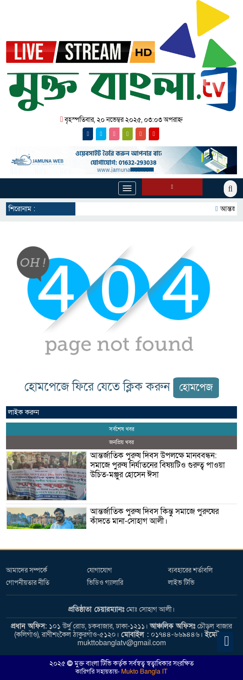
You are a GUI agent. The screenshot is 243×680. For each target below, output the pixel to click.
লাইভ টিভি (181, 582)
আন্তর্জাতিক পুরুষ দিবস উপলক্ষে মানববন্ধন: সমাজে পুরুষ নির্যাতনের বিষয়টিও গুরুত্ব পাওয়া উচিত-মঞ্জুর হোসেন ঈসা (157, 465)
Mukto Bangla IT (143, 671)
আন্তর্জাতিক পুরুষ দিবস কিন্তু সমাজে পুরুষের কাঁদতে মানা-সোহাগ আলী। (154, 516)
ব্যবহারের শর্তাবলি (190, 570)
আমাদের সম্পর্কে (26, 570)
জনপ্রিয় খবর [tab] (121, 442)
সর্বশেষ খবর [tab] (121, 429)
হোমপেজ (196, 387)
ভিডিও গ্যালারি (105, 582)
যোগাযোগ (99, 570)
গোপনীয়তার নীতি (27, 582)
